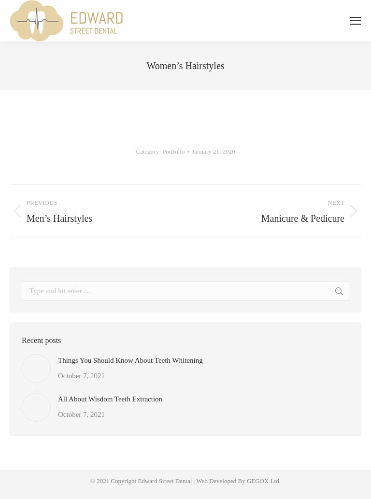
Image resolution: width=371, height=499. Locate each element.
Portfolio (173, 151)
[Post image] (36, 368)
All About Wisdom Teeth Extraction (110, 399)
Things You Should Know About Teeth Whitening (130, 360)
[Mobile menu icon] (355, 21)
